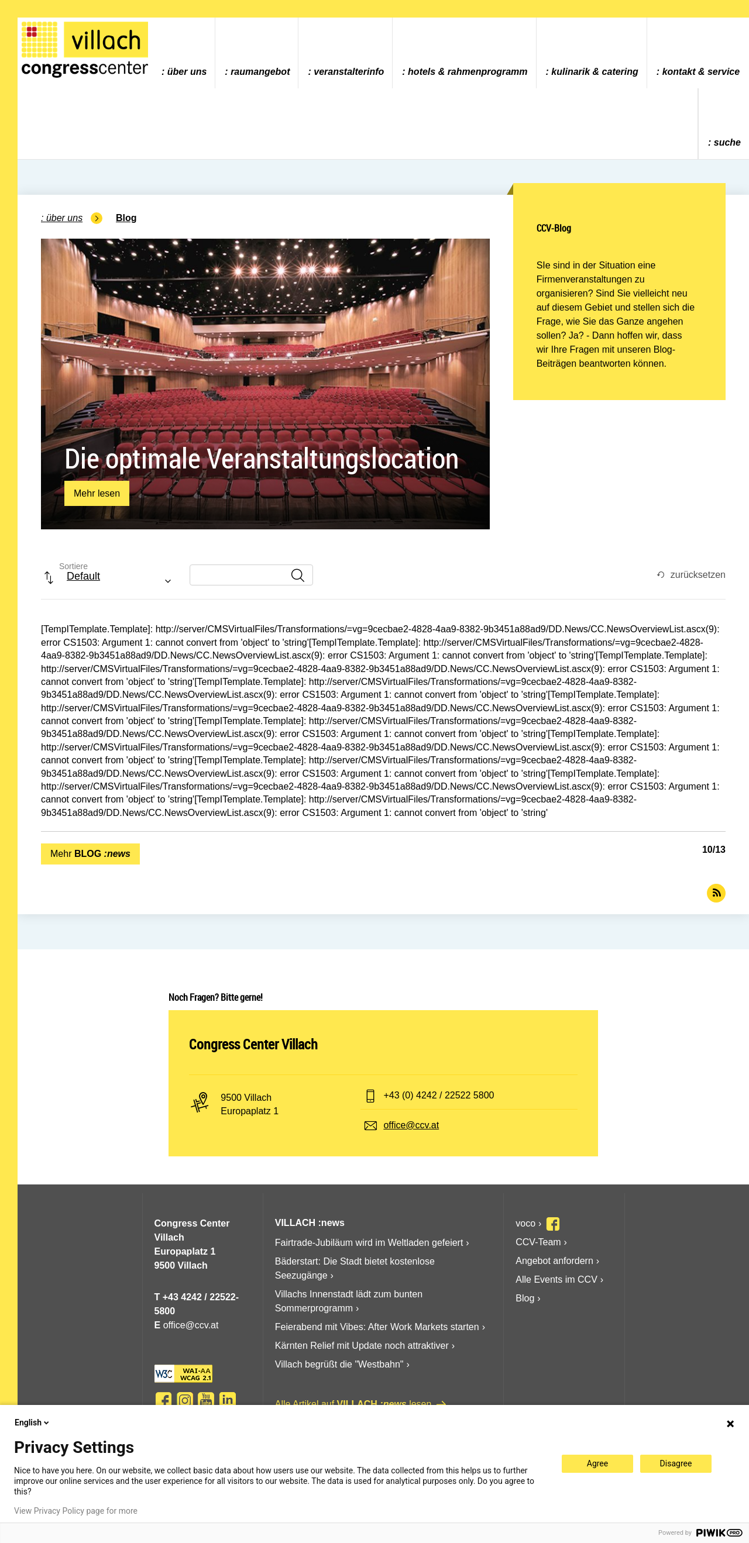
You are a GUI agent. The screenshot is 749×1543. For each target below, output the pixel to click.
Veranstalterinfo (349, 72)
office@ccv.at (411, 1125)
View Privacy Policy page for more (76, 1511)
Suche (727, 142)
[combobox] (110, 582)
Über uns (187, 72)
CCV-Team (538, 1242)
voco (525, 1223)
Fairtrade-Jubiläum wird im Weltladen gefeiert (369, 1243)
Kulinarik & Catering (594, 72)
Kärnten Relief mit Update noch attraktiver (362, 1346)
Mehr (90, 854)
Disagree (676, 1463)
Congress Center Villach (253, 1044)
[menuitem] (183, 53)
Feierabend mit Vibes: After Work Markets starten (377, 1327)
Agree (597, 1463)
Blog (126, 218)
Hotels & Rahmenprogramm (467, 72)
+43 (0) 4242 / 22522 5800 (438, 1095)
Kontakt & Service (701, 72)
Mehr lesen (96, 496)
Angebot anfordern (554, 1261)
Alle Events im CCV (556, 1279)
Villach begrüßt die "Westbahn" (339, 1364)
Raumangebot (260, 72)
